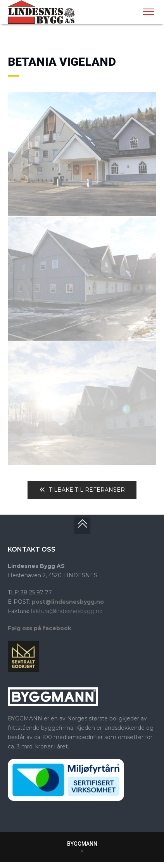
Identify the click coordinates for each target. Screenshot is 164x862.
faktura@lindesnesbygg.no (67, 611)
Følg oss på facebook (39, 628)
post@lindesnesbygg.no (68, 601)
